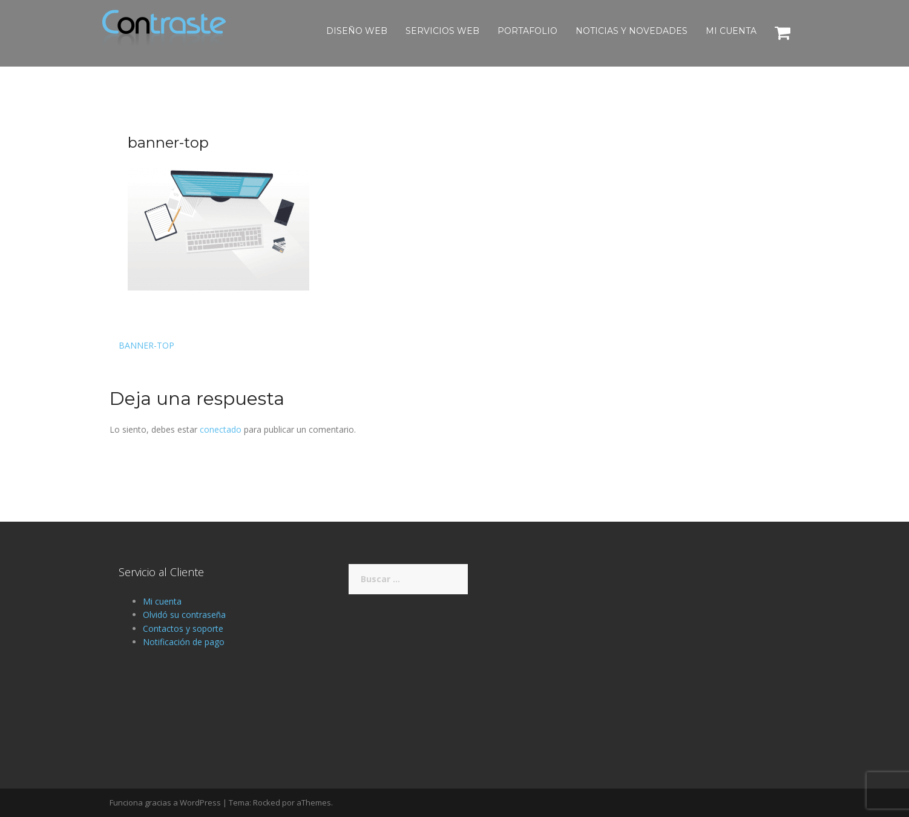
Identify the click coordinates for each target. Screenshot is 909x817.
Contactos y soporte (183, 628)
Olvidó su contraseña (184, 614)
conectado (220, 429)
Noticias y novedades (631, 30)
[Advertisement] (684, 648)
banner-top (146, 345)
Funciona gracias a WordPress (165, 802)
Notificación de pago (184, 642)
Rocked (266, 802)
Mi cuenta (731, 30)
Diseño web (356, 30)
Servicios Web (442, 30)
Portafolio (527, 30)
